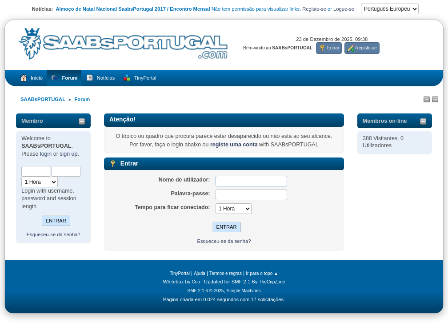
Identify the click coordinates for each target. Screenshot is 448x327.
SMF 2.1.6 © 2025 (205, 290)
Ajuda (199, 273)
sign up (68, 154)
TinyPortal (180, 273)
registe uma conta (234, 144)
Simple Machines (244, 290)
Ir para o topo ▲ (262, 273)
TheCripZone (272, 281)
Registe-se (314, 9)
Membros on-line (385, 121)
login (46, 154)
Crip (196, 281)
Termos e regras (225, 273)
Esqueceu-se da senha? (53, 234)
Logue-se (343, 9)
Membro (32, 121)
